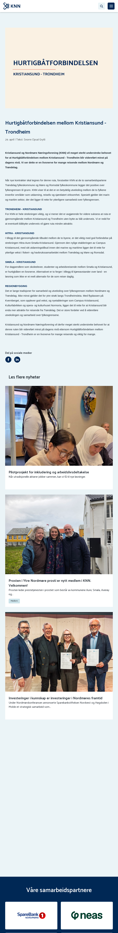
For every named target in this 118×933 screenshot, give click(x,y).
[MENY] (111, 6)
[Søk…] (101, 6)
